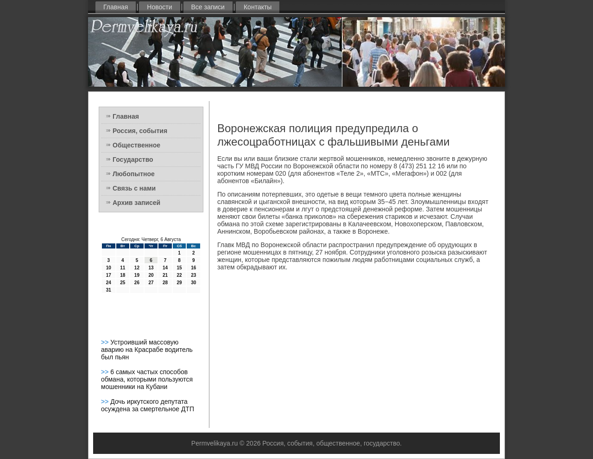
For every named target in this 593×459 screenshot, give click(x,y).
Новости (159, 7)
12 (136, 267)
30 (193, 282)
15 (179, 267)
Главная (115, 7)
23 (193, 275)
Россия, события (140, 130)
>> (105, 342)
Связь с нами (134, 188)
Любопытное (134, 174)
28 (165, 282)
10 (108, 267)
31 (108, 290)
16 (193, 267)
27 (150, 282)
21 (165, 275)
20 (150, 275)
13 (150, 267)
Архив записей (136, 202)
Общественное (136, 145)
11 (122, 267)
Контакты (257, 7)
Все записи (208, 7)
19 (136, 275)
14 (165, 267)
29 (179, 282)
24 (108, 282)
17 (108, 275)
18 (122, 275)
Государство (133, 159)
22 (179, 275)
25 (122, 282)
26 (136, 282)
